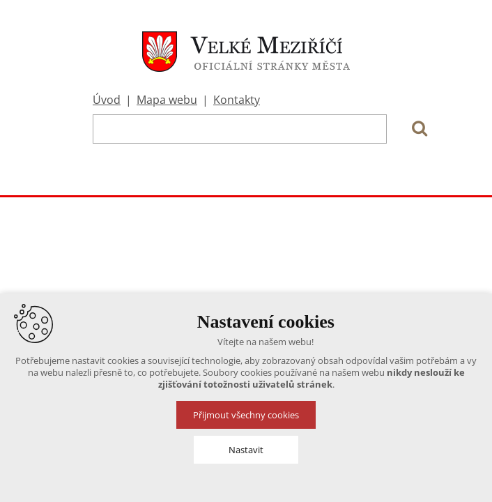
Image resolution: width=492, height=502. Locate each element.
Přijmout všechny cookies (246, 415)
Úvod (107, 99)
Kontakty (236, 99)
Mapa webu (167, 99)
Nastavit (246, 449)
